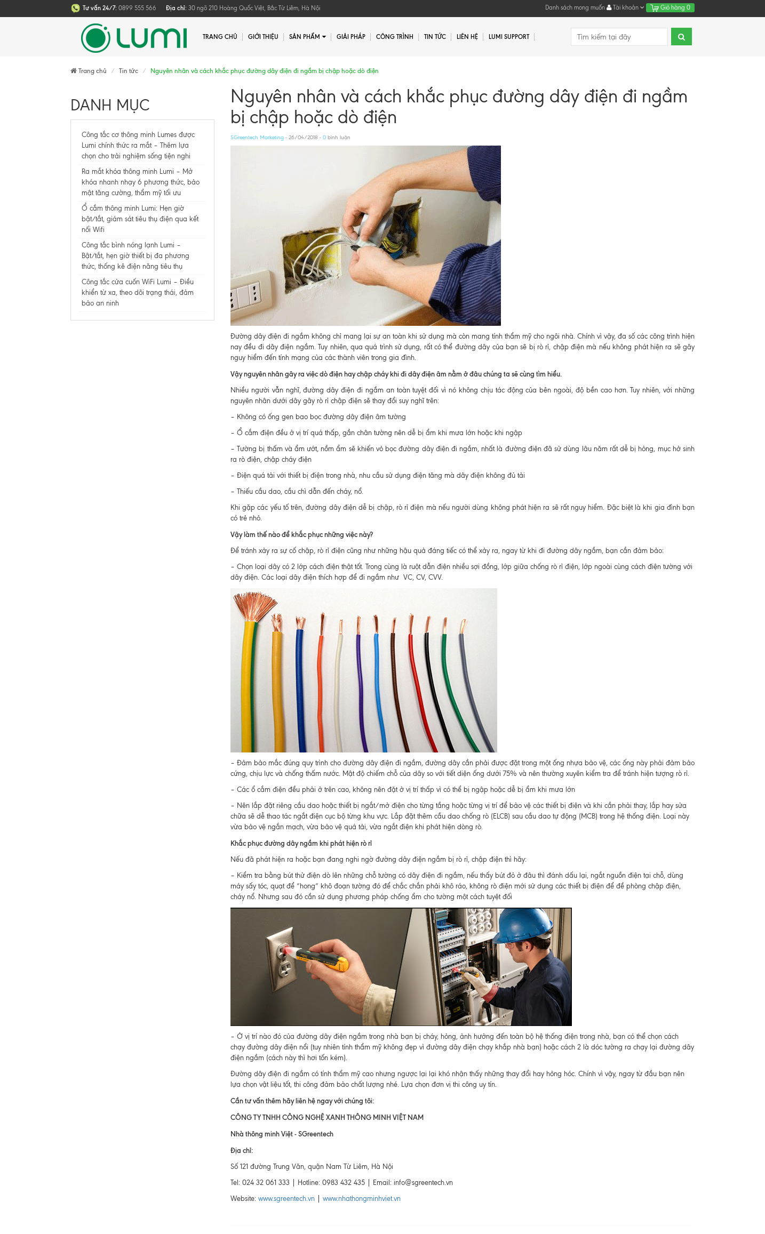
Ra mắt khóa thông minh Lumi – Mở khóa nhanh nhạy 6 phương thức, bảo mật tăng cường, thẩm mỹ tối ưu (141, 182)
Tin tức (435, 37)
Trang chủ (220, 37)
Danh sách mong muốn (575, 7)
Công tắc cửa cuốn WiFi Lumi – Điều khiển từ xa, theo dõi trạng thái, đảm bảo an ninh (138, 292)
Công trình (394, 37)
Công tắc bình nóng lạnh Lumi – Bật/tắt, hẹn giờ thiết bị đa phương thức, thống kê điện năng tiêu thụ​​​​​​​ (135, 255)
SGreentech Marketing (257, 137)
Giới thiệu (263, 37)
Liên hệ (467, 37)
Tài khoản (625, 7)
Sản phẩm (307, 37)
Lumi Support (509, 37)
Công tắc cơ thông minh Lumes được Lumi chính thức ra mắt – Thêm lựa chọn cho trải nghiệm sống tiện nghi (138, 145)
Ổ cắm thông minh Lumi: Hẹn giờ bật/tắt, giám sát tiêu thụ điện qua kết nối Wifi (140, 219)
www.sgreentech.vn (286, 1199)
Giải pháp (351, 37)
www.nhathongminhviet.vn (361, 1199)
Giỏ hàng (670, 7)
